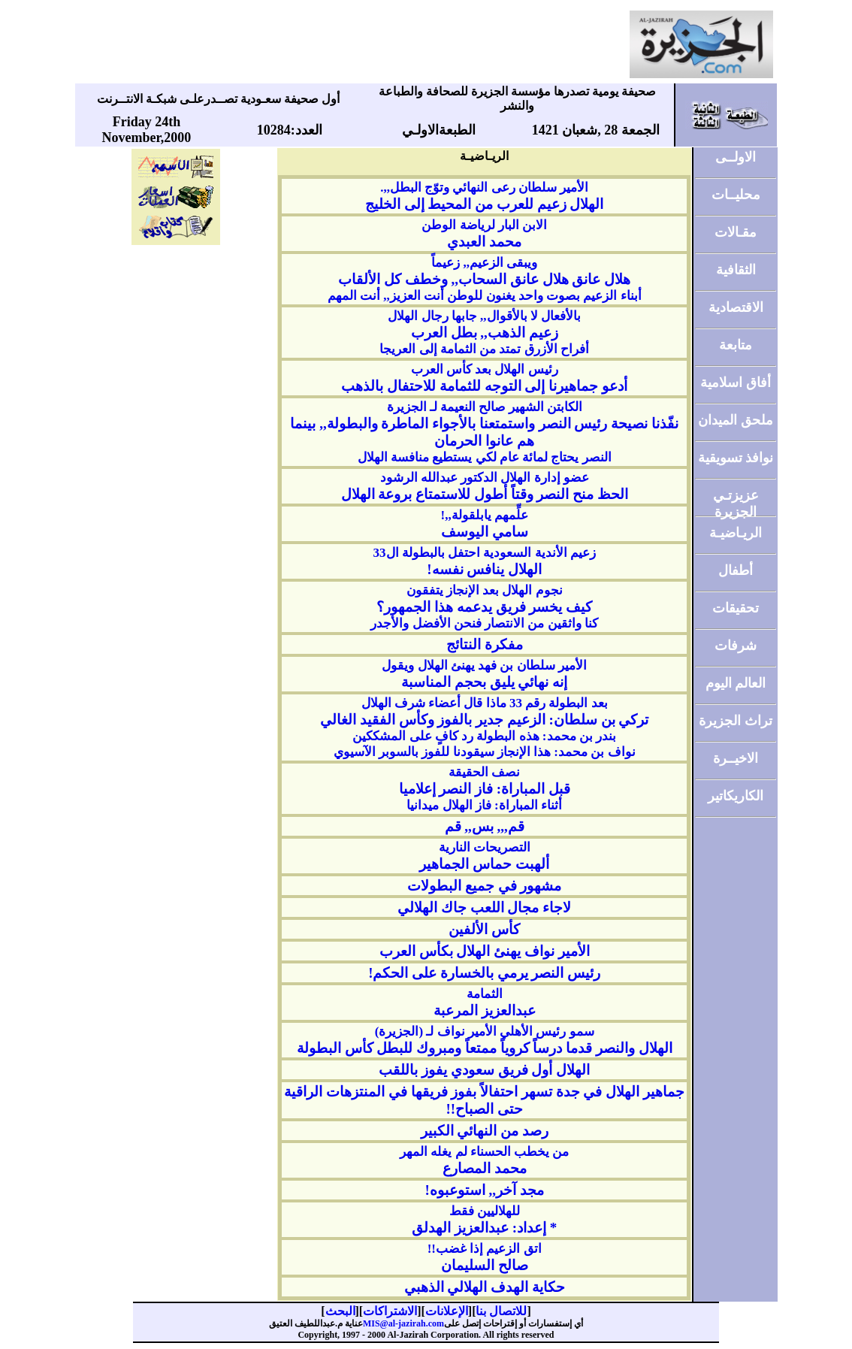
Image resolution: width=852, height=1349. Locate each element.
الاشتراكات (390, 1311)
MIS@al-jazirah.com (403, 1323)
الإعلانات (446, 1311)
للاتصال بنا (501, 1311)
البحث (340, 1311)
